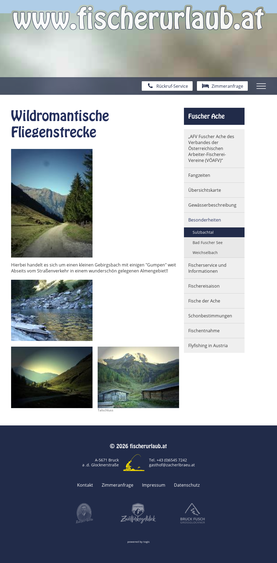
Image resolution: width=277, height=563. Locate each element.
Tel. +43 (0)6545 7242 (168, 460)
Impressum (153, 485)
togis (146, 542)
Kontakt (85, 485)
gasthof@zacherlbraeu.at (172, 464)
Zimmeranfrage (117, 485)
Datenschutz (187, 485)
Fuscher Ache (206, 116)
